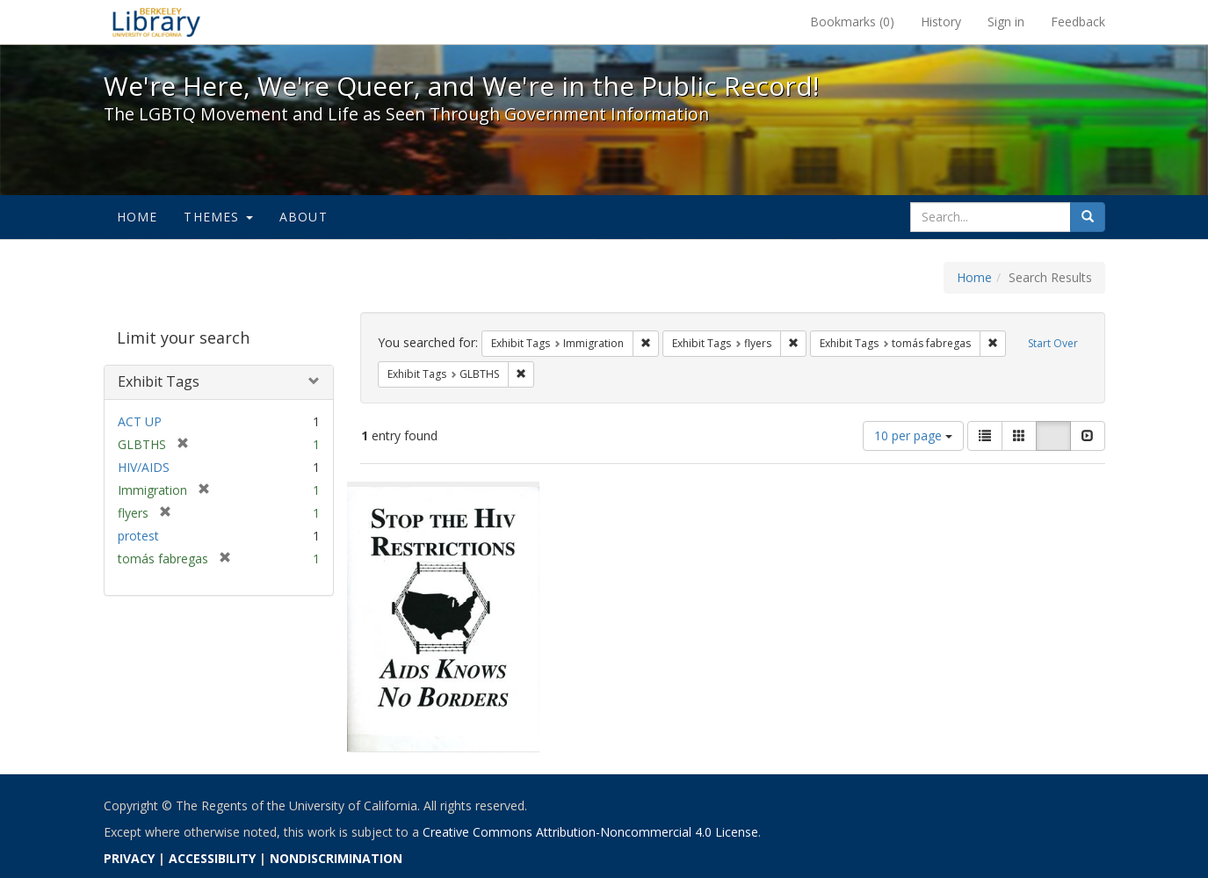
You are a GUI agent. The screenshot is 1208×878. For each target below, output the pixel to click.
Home (137, 216)
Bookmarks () (852, 21)
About (303, 216)
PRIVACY (129, 858)
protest (138, 535)
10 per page (913, 435)
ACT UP (140, 421)
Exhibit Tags (158, 381)
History (941, 21)
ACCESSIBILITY (212, 858)
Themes (218, 216)
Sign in (1005, 21)
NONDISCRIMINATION (336, 858)
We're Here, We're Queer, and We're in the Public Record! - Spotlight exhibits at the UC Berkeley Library (156, 22)
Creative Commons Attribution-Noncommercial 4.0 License (590, 832)
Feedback (1078, 21)
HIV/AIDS (144, 467)
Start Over (1053, 343)
